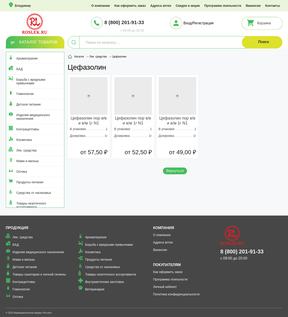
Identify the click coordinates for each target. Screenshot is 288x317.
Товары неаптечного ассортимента (31, 205)
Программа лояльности (222, 5)
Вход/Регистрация (198, 23)
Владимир (23, 5)
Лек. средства (26, 150)
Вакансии (253, 5)
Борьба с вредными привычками (30, 81)
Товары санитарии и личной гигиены (39, 274)
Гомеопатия (25, 94)
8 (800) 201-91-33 (124, 22)
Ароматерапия (27, 58)
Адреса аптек (160, 5)
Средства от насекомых (33, 193)
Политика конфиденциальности (176, 294)
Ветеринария (94, 289)
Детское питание (28, 104)
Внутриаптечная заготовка (104, 282)
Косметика (24, 140)
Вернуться (175, 171)
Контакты (272, 5)
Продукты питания (29, 182)
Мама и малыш (27, 161)
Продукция (17, 228)
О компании (100, 5)
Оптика (21, 171)
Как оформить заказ (130, 5)
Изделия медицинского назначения (33, 116)
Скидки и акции (188, 5)
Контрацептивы (27, 129)
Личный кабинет (165, 287)
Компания (163, 228)
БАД (19, 69)
